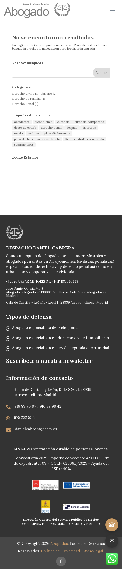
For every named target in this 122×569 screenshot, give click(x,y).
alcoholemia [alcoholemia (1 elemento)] (43, 122)
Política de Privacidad (61, 551)
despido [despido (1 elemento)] (72, 128)
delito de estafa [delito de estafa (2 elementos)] (25, 128)
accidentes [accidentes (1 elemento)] (22, 122)
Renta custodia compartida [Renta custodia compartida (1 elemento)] (84, 139)
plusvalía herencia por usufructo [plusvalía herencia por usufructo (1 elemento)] (37, 139)
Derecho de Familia (26, 98)
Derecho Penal (23, 104)
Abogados (59, 543)
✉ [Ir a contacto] (111, 541)
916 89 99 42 (51, 406)
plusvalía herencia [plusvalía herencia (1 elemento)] (57, 133)
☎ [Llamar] (112, 525)
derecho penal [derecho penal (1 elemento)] (51, 128)
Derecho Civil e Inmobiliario (32, 93)
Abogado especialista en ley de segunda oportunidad (60, 347)
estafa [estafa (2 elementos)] (18, 133)
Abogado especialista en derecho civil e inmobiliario (60, 337)
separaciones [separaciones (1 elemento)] (24, 144)
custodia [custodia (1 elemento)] (63, 122)
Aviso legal (94, 551)
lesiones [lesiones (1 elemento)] (34, 133)
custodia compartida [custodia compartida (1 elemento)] (89, 122)
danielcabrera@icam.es (36, 429)
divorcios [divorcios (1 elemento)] (89, 128)
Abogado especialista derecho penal (45, 327)
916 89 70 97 (25, 406)
